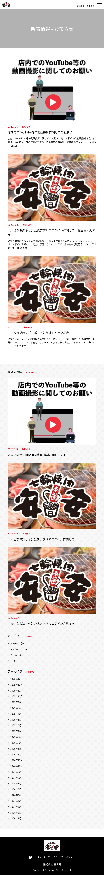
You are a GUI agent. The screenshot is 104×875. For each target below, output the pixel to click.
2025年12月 (16, 684)
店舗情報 (80, 6)
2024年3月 (15, 806)
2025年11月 (16, 690)
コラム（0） (16, 655)
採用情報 (90, 6)
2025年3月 (15, 737)
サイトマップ (43, 857)
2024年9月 (15, 771)
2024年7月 (15, 783)
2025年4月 (15, 731)
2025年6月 (15, 719)
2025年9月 (15, 702)
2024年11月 (16, 760)
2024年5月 (15, 795)
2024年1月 (15, 818)
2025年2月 (15, 742)
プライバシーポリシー (63, 857)
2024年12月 (16, 754)
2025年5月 (15, 725)
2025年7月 (15, 713)
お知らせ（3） (17, 643)
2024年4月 (15, 800)
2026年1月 (15, 678)
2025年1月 (15, 748)
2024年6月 (15, 789)
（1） (13, 660)
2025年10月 (16, 696)
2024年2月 (15, 812)
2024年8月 (15, 777)
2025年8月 (15, 707)
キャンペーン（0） (20, 649)
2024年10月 (16, 766)
